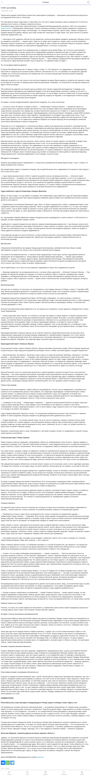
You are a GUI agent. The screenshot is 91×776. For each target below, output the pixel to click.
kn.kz (2, 768)
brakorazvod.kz (6, 28)
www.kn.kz (40, 757)
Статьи (7, 768)
